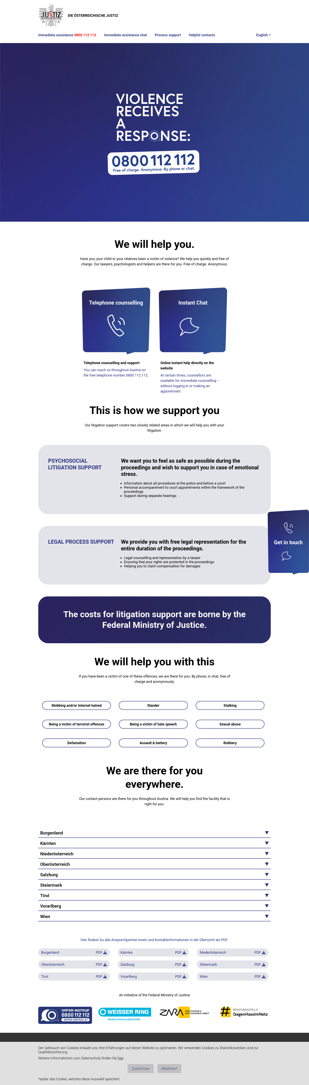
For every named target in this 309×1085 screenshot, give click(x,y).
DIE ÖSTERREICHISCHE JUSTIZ (78, 15)
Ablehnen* (169, 1068)
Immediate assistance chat (125, 35)
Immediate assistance (67, 35)
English (262, 35)
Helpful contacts (202, 35)
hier (120, 1058)
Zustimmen (141, 1068)
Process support (168, 35)
